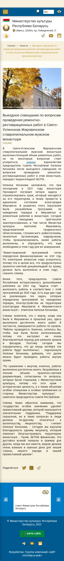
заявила (31, 162)
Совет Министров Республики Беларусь (35, 507)
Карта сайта (31, 533)
